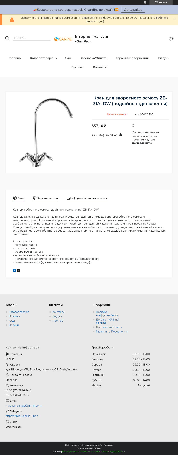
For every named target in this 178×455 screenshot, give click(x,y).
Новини (14, 325)
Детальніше (133, 9)
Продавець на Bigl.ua (89, 448)
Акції (68, 58)
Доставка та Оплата (109, 327)
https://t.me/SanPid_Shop (21, 416)
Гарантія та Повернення (112, 331)
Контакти (100, 67)
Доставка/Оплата (93, 58)
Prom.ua (108, 445)
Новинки (14, 316)
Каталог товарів (41, 58)
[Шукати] (8, 39)
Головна (15, 58)
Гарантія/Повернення (132, 58)
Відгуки (163, 58)
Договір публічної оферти (107, 321)
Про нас (77, 67)
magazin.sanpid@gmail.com (23, 405)
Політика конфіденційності (107, 313)
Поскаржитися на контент (77, 451)
